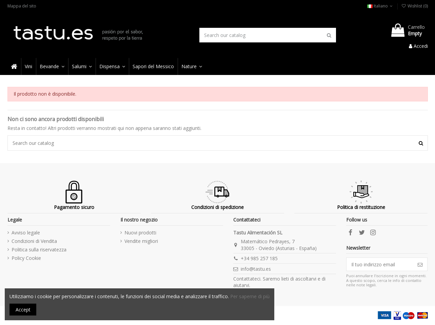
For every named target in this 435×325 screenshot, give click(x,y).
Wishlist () (414, 6)
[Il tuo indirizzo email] (380, 264)
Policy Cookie (26, 258)
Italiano (380, 6)
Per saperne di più (250, 296)
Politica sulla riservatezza (39, 249)
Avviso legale (26, 232)
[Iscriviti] (420, 264)
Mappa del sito (21, 6)
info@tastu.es (256, 269)
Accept (23, 309)
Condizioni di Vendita (34, 241)
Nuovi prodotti (140, 232)
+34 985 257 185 (259, 258)
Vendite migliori (141, 241)
